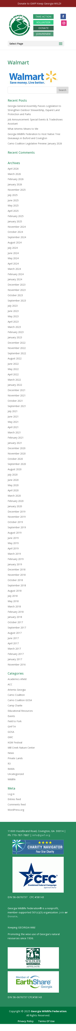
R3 (9, 763)
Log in (11, 794)
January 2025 (15, 221)
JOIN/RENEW (43, 33)
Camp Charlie (15, 705)
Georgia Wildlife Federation (48, 1011)
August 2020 (15, 469)
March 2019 (14, 553)
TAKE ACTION (43, 16)
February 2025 (16, 216)
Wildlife (12, 779)
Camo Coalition (16, 694)
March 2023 (14, 327)
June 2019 (13, 538)
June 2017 (13, 638)
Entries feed (14, 799)
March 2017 (14, 648)
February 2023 (16, 332)
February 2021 (16, 437)
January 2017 (15, 659)
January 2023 (15, 337)
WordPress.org (16, 809)
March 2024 (14, 268)
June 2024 (13, 253)
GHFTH (12, 726)
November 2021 (17, 395)
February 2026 (16, 179)
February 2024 (16, 274)
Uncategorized (16, 774)
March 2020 (14, 495)
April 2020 (13, 490)
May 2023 (13, 316)
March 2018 (14, 606)
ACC (10, 684)
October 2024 (15, 231)
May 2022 (13, 369)
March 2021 (14, 432)
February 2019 (16, 559)
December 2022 (16, 342)
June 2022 (13, 363)
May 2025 (13, 205)
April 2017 (13, 643)
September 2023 (17, 300)
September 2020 (17, 464)
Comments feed (17, 804)
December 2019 (16, 511)
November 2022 (17, 348)
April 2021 (13, 427)
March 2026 (14, 174)
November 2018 (17, 574)
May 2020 (13, 485)
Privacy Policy (26, 1021)
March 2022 (14, 379)
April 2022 (13, 374)
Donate (12, 916)
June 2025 (13, 200)
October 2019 (15, 522)
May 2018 (13, 601)
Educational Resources (20, 710)
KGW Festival (15, 742)
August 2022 (15, 358)
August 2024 (15, 242)
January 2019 (15, 564)
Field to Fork (15, 721)
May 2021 (13, 421)
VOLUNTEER (43, 22)
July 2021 (13, 411)
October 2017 (15, 622)
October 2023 (15, 295)
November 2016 (17, 664)
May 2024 (13, 258)
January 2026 (15, 184)
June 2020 (13, 479)
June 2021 (13, 416)
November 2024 (17, 226)
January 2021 (15, 442)
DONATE (43, 28)
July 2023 (13, 305)
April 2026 (13, 168)
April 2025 (13, 210)
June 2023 (13, 311)
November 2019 (17, 516)
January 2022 (15, 384)
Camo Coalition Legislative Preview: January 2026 (35, 143)
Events (11, 716)
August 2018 (15, 590)
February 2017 (16, 654)
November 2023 (17, 290)
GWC (10, 737)
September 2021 (17, 406)
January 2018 (15, 617)
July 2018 (13, 595)
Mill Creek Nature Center (21, 747)
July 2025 (13, 195)
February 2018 (16, 611)
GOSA (11, 731)
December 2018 (16, 569)
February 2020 (16, 501)
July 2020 (13, 474)
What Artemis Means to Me (23, 128)
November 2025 (17, 189)
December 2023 (16, 284)
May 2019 (13, 543)
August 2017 (15, 632)
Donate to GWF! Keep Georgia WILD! (39, 3)
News (11, 753)
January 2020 (15, 506)
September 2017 (17, 627)
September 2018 (17, 585)
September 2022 (17, 353)
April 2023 (13, 321)
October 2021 (15, 400)
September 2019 (17, 527)
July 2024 (13, 247)
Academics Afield (17, 679)
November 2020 (17, 453)
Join (61, 912)
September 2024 (17, 237)
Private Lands (15, 758)
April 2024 (13, 263)
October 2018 (15, 580)
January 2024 (15, 279)
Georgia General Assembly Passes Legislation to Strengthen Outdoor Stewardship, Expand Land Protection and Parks (34, 110)
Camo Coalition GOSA (20, 700)
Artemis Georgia (17, 689)
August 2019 (15, 532)
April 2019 (13, 548)
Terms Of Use (46, 1021)
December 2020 (16, 448)
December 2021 (16, 390)
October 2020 (15, 458)
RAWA (11, 768)
